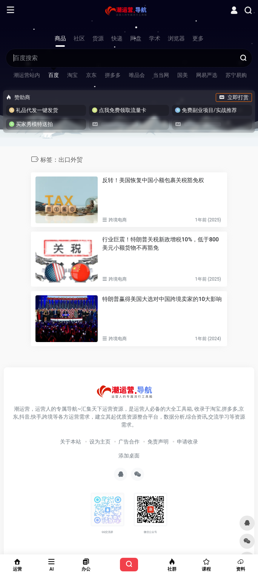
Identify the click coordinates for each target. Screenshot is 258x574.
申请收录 (187, 442)
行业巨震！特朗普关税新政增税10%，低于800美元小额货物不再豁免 (160, 243)
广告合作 (129, 442)
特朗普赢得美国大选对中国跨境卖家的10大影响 (162, 299)
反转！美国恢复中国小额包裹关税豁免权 (153, 180)
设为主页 (100, 442)
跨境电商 (118, 220)
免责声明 (158, 442)
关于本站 (70, 442)
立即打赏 (234, 97)
